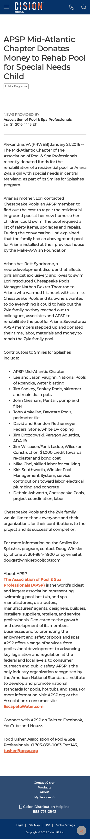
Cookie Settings (65, 825)
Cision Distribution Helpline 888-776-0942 (44, 809)
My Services (44, 797)
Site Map (34, 825)
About (44, 792)
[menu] (6, 7)
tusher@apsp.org (21, 751)
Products (44, 787)
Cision (51, 832)
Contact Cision (44, 782)
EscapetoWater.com (23, 706)
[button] (72, 7)
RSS (47, 825)
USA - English (16, 86)
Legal (19, 825)
